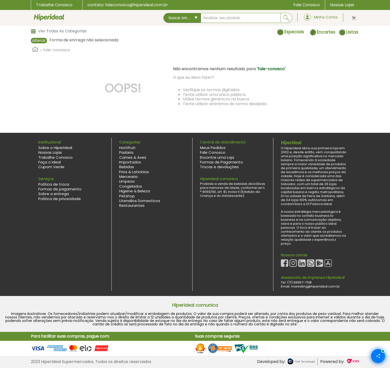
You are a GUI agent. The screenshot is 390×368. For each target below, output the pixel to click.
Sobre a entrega (53, 193)
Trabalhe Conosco (54, 5)
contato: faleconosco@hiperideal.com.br (128, 5)
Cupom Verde (51, 166)
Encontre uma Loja (217, 157)
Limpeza (127, 181)
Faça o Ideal (49, 162)
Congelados (130, 186)
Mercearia (128, 176)
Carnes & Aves (132, 157)
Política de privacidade (59, 198)
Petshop (127, 196)
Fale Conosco (306, 5)
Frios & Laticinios (134, 171)
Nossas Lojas (342, 5)
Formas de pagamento (60, 189)
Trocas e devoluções (219, 166)
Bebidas (126, 166)
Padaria (126, 152)
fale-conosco (56, 50)
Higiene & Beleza (134, 191)
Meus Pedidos (213, 147)
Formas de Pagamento (221, 162)
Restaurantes (132, 205)
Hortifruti (127, 147)
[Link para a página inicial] (35, 50)
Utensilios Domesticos (139, 200)
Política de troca (53, 184)
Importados (130, 162)
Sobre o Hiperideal (55, 147)
